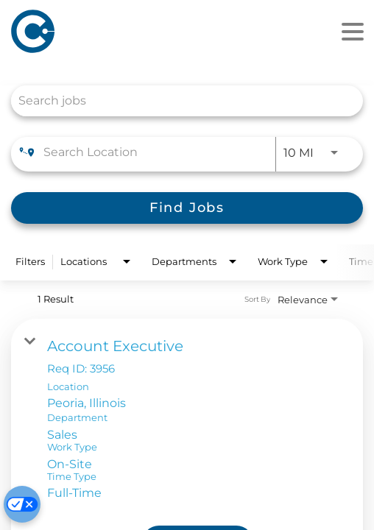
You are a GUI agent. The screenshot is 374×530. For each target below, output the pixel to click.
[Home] (101, 32)
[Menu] (352, 32)
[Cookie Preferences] (22, 504)
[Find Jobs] (187, 208)
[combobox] (179, 100)
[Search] (187, 208)
